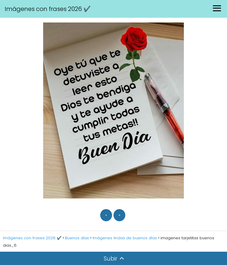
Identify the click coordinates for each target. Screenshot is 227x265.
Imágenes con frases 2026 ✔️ (48, 9)
